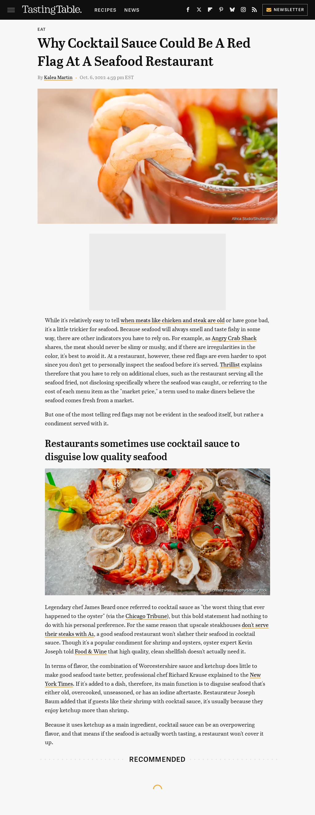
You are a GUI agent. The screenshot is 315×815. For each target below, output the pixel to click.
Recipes (105, 9)
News (131, 9)
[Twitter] (199, 11)
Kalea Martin (58, 77)
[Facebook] (188, 11)
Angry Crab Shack (234, 338)
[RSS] (254, 11)
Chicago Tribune (146, 616)
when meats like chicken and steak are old (173, 320)
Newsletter (285, 9)
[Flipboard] (210, 11)
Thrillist (230, 364)
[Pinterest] (221, 11)
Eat (42, 29)
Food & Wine (91, 651)
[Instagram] (243, 11)
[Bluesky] (232, 11)
